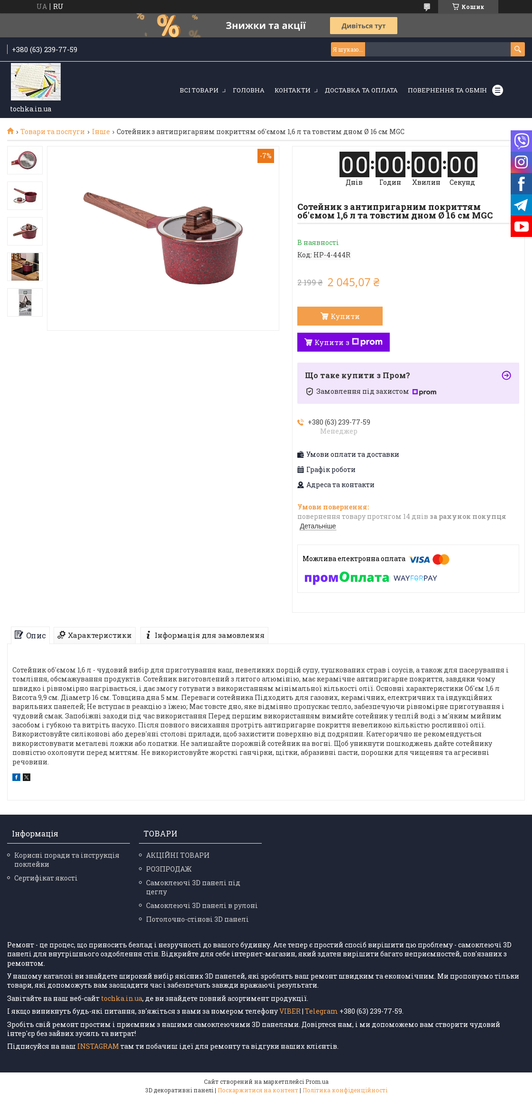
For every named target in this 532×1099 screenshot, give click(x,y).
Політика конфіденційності (345, 1090)
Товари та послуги (52, 131)
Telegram (321, 1011)
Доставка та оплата (361, 90)
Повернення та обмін (447, 90)
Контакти (293, 90)
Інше (101, 131)
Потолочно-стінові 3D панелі (197, 919)
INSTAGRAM (98, 1046)
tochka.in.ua (121, 998)
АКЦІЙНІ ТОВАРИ (178, 855)
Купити (345, 316)
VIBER (290, 1011)
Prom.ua (317, 1081)
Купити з (348, 342)
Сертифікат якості (46, 877)
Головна (249, 90)
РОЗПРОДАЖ (169, 868)
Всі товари (199, 90)
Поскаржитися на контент (258, 1090)
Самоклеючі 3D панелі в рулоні (202, 905)
